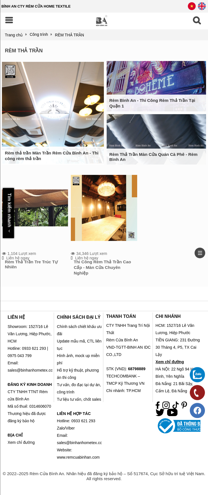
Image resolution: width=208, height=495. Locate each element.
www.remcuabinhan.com (78, 457)
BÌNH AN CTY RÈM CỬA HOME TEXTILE (36, 6)
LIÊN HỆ (16, 317)
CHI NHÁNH (168, 316)
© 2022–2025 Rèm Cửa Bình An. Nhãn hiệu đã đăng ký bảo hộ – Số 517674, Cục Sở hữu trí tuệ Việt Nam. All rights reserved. (104, 476)
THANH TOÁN (120, 316)
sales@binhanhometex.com (81, 442)
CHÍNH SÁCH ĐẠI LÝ (79, 317)
